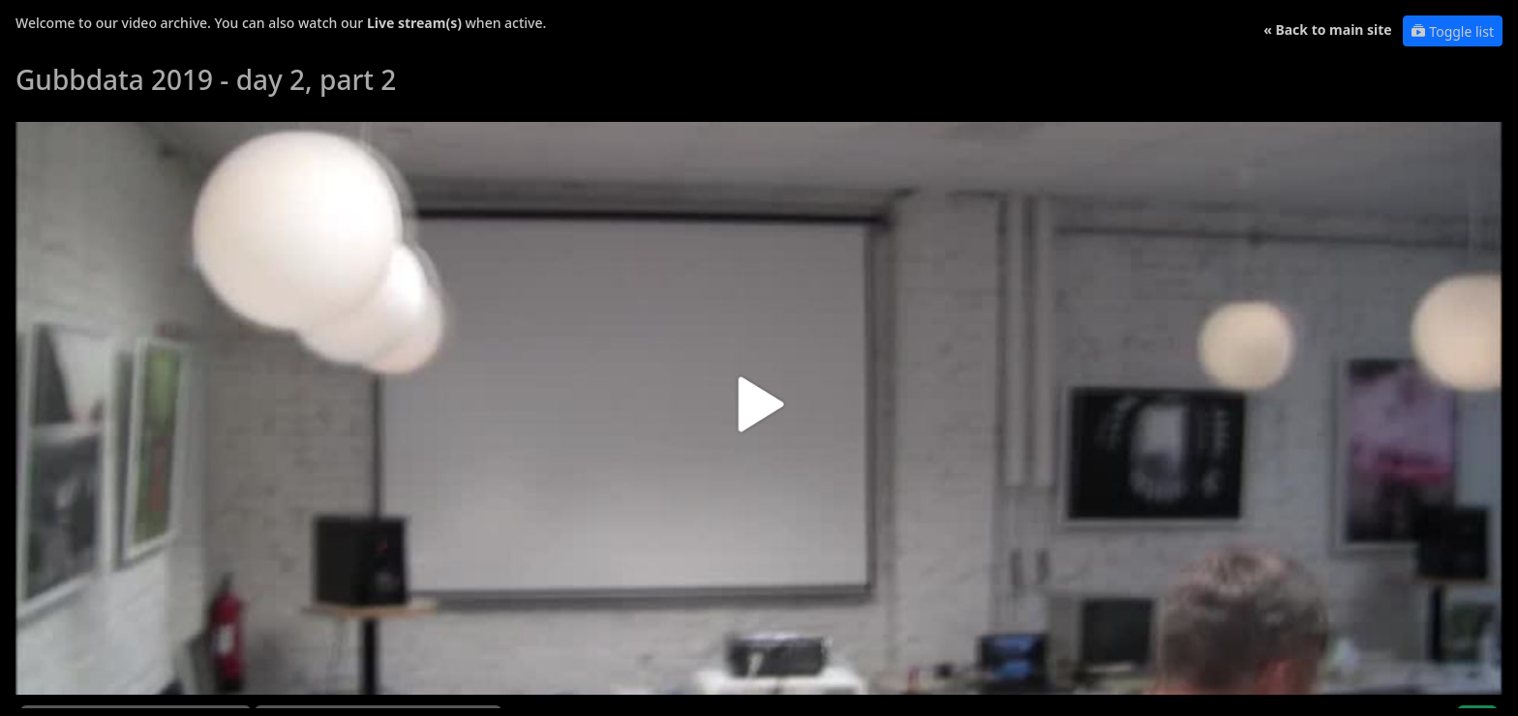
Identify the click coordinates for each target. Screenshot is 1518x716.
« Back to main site (1327, 29)
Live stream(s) (414, 23)
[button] (759, 412)
